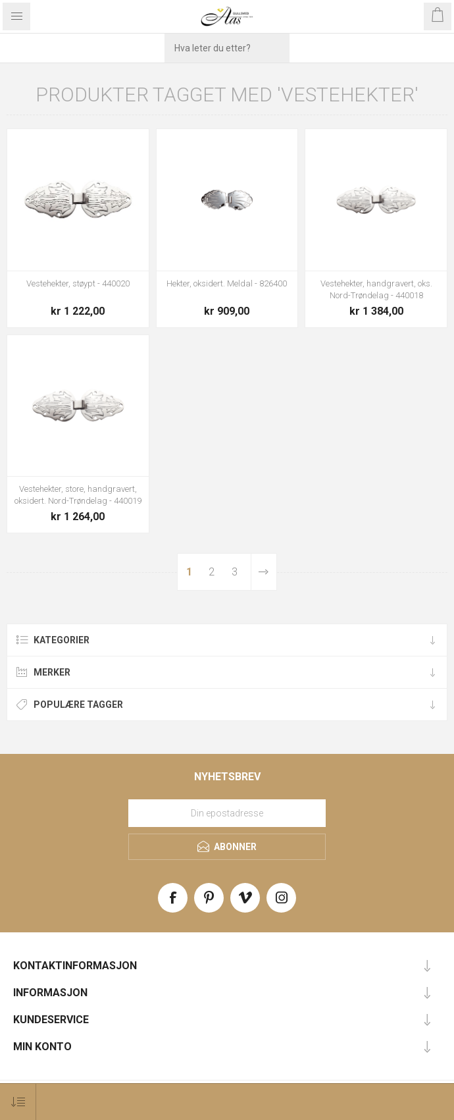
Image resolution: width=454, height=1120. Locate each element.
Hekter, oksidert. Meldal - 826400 (226, 283)
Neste (263, 572)
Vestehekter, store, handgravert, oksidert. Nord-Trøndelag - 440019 (77, 495)
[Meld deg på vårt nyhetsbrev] (227, 813)
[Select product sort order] (18, 1102)
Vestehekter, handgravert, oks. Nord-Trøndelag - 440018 (376, 289)
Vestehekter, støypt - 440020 (78, 283)
